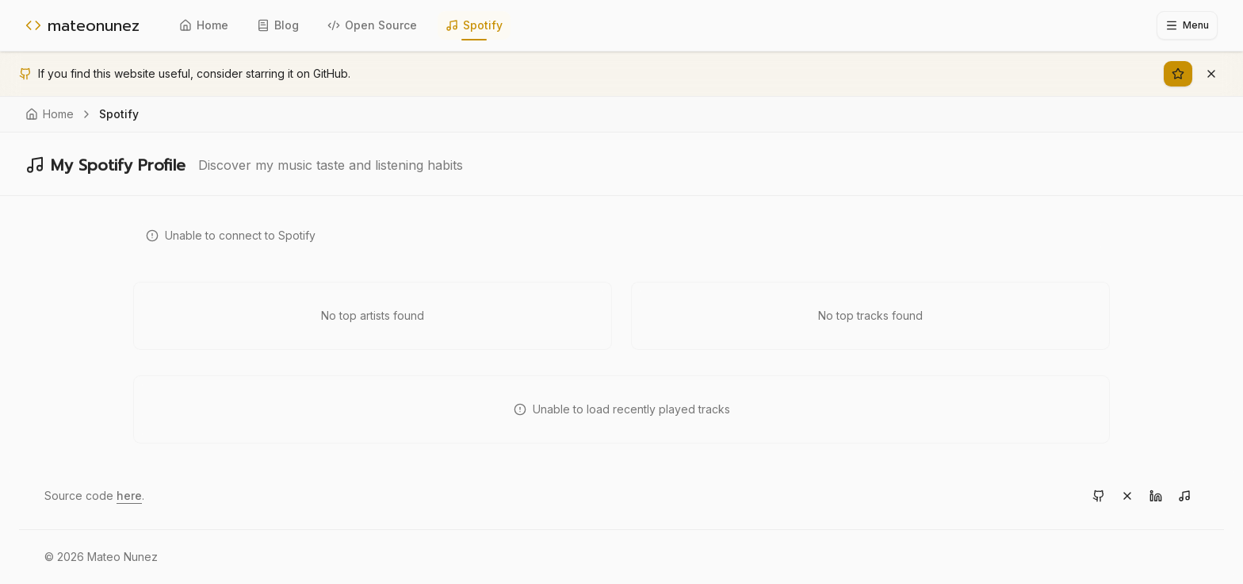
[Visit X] (1127, 496)
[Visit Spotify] (1184, 496)
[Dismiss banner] (1211, 73)
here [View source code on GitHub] (129, 495)
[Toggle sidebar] (1187, 25)
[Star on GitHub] (1178, 73)
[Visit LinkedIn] (1156, 496)
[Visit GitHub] (1098, 496)
